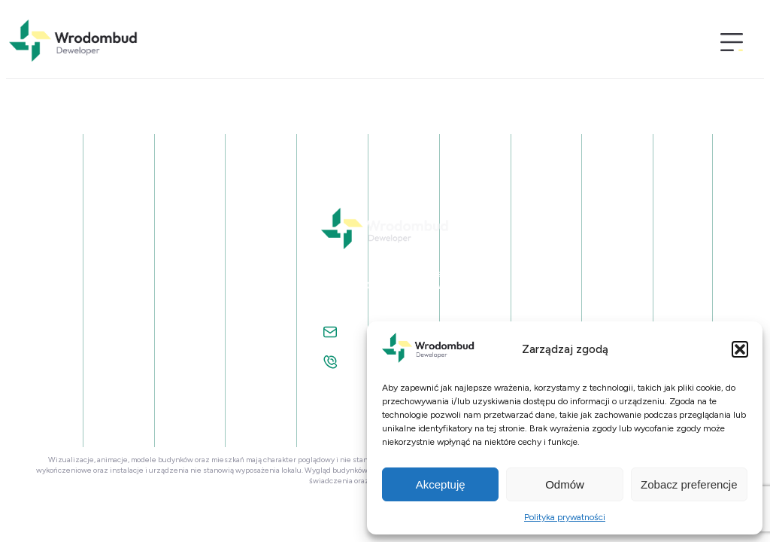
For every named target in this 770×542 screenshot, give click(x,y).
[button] (739, 349)
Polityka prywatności (564, 517)
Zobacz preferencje (689, 484)
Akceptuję (440, 484)
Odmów (564, 484)
